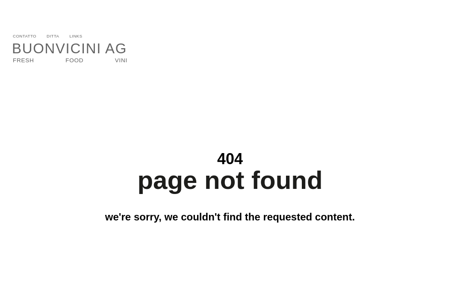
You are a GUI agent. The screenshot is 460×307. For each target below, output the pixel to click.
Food (74, 60)
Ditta (53, 36)
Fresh (23, 60)
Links (75, 36)
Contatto (24, 36)
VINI (121, 60)
